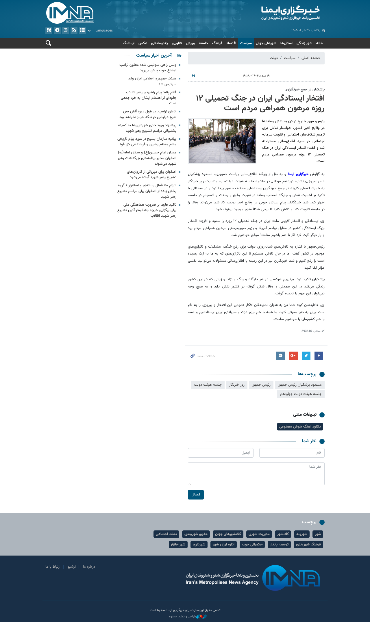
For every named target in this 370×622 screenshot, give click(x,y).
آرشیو (82, 30)
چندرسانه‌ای (159, 43)
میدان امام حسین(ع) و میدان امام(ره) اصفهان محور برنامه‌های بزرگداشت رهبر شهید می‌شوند (147, 158)
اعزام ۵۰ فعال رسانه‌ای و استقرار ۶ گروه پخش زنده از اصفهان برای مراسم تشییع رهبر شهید (146, 191)
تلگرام (57, 30)
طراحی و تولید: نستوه (188, 616)
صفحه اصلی (310, 58)
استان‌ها (286, 43)
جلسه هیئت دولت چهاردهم (301, 394)
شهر (318, 534)
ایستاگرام (66, 30)
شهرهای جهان (266, 43)
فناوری (177, 43)
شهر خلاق (178, 544)
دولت (274, 58)
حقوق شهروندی (196, 534)
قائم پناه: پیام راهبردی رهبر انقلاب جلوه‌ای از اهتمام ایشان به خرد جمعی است (148, 98)
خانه (319, 43)
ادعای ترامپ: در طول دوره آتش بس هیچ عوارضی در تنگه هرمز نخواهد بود (147, 114)
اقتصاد (231, 43)
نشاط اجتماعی (166, 534)
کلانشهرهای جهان (228, 534)
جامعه (203, 43)
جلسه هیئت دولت (208, 385)
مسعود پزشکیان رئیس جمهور (300, 385)
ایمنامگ (128, 43)
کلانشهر (283, 534)
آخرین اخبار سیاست (154, 55)
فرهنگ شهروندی (308, 544)
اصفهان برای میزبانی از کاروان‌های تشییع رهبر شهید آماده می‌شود (151, 174)
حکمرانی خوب (252, 544)
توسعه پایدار (279, 544)
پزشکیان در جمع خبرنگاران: (305, 89)
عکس (142, 43)
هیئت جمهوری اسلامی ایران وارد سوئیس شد (152, 81)
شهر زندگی (304, 43)
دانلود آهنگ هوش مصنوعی (300, 427)
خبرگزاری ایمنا (298, 174)
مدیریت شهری (259, 534)
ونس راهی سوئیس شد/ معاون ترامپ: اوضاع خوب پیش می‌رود (147, 67)
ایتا (49, 30)
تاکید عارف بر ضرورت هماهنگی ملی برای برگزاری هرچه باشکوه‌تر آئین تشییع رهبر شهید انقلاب (146, 210)
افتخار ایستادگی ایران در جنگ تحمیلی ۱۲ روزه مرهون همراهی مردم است (260, 103)
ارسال (196, 494)
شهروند (301, 534)
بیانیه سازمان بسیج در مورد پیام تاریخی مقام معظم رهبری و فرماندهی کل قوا (146, 141)
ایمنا (256, 13)
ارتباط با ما (52, 567)
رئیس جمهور (261, 385)
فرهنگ (217, 43)
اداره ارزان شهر (223, 544)
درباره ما (89, 567)
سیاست (246, 43)
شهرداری (199, 544)
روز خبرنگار (237, 385)
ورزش (190, 43)
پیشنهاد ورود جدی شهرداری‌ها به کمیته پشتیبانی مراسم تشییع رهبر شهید (147, 128)
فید (74, 30)
